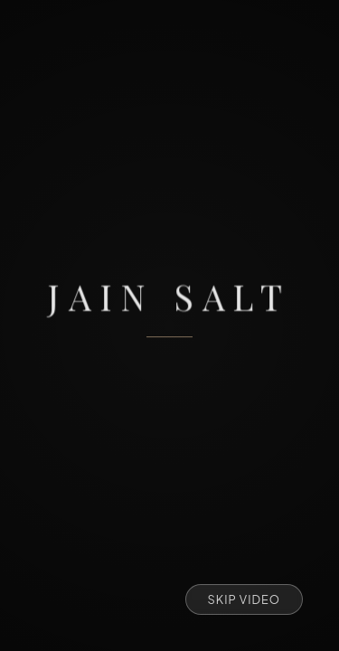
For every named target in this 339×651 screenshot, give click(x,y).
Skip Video (244, 599)
